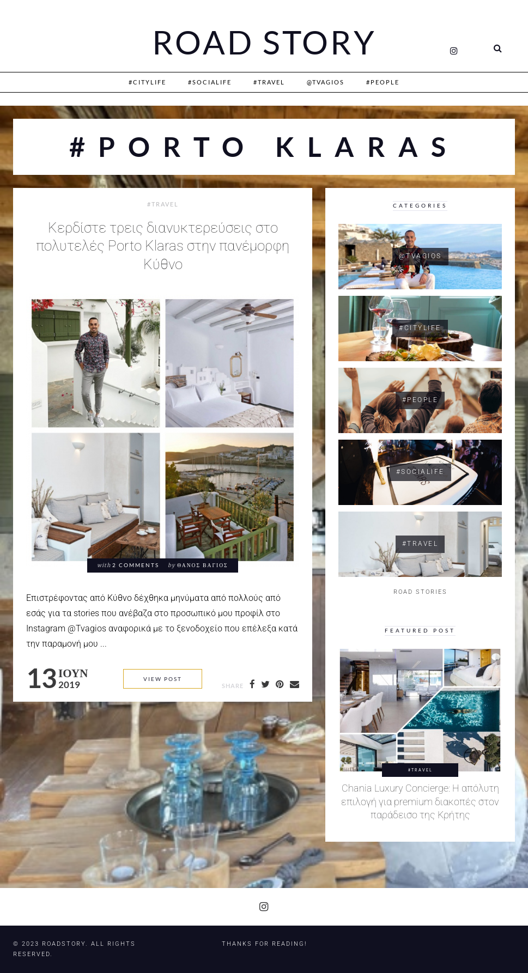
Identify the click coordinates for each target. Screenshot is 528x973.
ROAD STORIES (420, 591)
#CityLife (147, 82)
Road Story (264, 42)
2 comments (135, 565)
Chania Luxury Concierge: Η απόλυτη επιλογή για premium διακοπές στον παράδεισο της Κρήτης (420, 801)
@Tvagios (325, 82)
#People (382, 82)
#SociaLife (210, 82)
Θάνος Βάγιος (202, 565)
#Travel (269, 82)
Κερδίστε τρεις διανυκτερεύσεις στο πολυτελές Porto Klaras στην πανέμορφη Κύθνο (162, 246)
